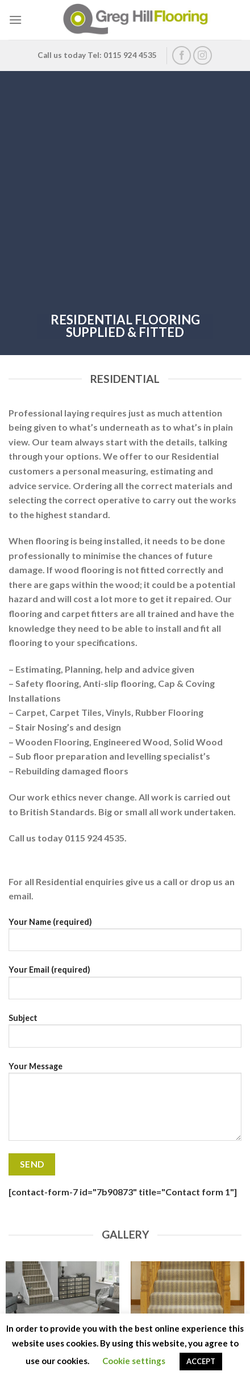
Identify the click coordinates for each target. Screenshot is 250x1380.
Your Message (125, 1105)
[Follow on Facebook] (181, 55)
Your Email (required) (125, 986)
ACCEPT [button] (200, 1361)
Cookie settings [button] (133, 1361)
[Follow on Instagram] (202, 55)
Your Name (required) (125, 938)
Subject (125, 1034)
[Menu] (15, 20)
